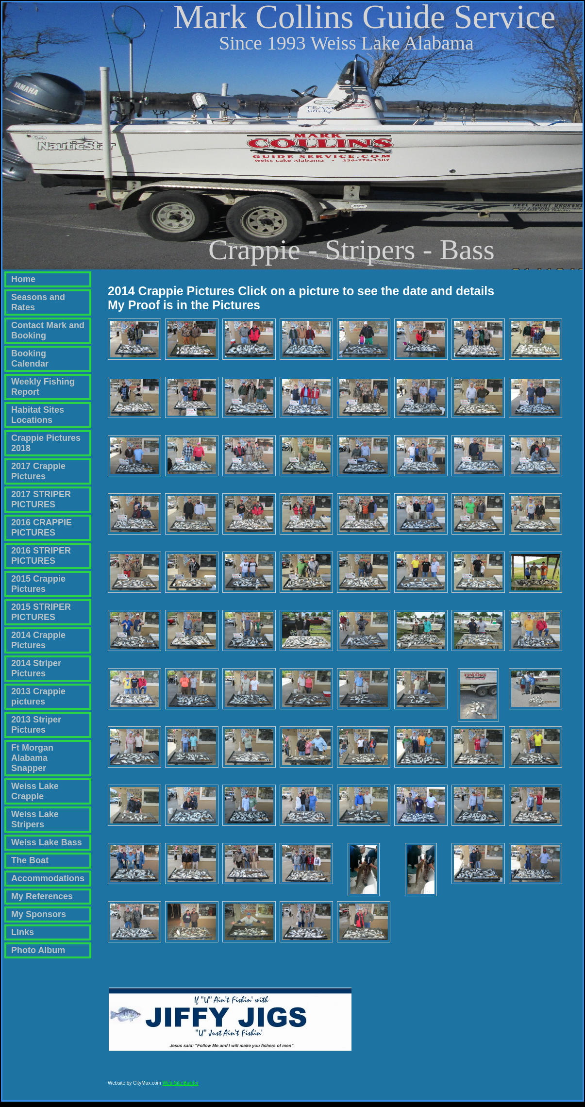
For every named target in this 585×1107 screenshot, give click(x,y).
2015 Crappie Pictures (38, 584)
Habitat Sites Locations (37, 415)
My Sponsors (38, 914)
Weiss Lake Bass (46, 842)
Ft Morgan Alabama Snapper (32, 758)
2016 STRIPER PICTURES (41, 556)
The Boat (30, 860)
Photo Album (38, 950)
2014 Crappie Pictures (38, 640)
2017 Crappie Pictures (38, 471)
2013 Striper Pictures (36, 725)
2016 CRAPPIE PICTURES (41, 527)
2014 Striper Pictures (36, 668)
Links (22, 932)
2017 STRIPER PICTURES (41, 499)
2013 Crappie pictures (38, 696)
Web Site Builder (181, 1087)
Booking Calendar (30, 359)
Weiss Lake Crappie (35, 791)
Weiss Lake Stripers (35, 819)
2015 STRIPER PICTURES (41, 612)
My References (42, 896)
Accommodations (47, 878)
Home (23, 279)
